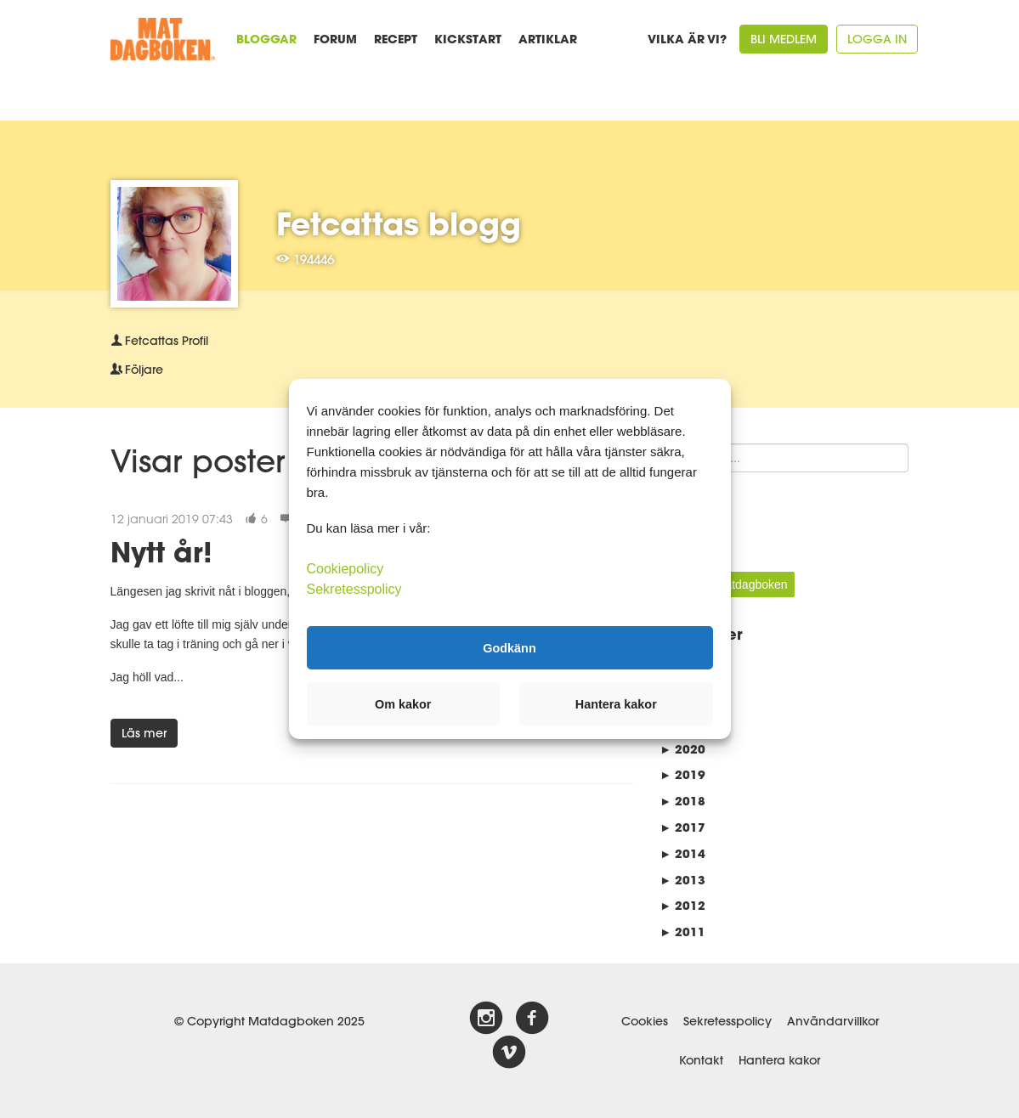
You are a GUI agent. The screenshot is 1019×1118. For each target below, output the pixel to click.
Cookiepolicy (345, 569)
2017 (682, 827)
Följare (136, 369)
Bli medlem (783, 39)
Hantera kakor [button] (616, 704)
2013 (682, 880)
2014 (682, 853)
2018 (682, 801)
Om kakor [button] (403, 704)
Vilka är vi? (687, 39)
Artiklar (547, 39)
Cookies (644, 1021)
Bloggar (266, 39)
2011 (682, 931)
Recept (395, 39)
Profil (159, 340)
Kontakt (701, 1060)
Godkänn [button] (509, 647)
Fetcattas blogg (398, 223)
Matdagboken (752, 584)
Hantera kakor (779, 1060)
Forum (335, 39)
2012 (682, 905)
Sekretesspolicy (727, 1021)
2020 (682, 749)
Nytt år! (161, 552)
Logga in (877, 39)
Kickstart (467, 39)
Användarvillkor (833, 1021)
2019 (682, 774)
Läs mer (144, 733)
